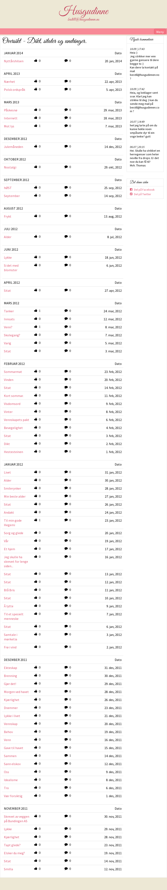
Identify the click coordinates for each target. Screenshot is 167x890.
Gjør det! (10, 684)
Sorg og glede (13, 533)
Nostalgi (10, 167)
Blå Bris (9, 590)
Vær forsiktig (13, 796)
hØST (8, 188)
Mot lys (9, 126)
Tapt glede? (12, 845)
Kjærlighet (11, 700)
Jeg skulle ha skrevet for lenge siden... (16, 561)
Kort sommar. (13, 396)
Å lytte (8, 606)
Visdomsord (12, 404)
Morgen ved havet (16, 692)
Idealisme (11, 780)
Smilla (8, 869)
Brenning (10, 676)
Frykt (7, 216)
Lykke (8, 257)
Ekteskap (10, 668)
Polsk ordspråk (14, 90)
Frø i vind (10, 647)
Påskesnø (10, 110)
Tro (6, 788)
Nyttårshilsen (13, 61)
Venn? (8, 327)
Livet (7, 472)
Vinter (8, 412)
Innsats (9, 319)
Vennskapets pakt (16, 420)
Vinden (8, 380)
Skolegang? (12, 335)
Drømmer (11, 708)
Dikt (7, 444)
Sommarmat (13, 372)
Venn (7, 740)
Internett (11, 118)
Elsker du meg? (14, 853)
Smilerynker (12, 488)
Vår (6, 541)
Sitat (7, 290)
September (12, 196)
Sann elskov (12, 764)
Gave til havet (13, 748)
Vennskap (11, 724)
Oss (6, 772)
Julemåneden (13, 147)
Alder (7, 237)
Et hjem (9, 549)
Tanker (9, 311)
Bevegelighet (13, 428)
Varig (7, 343)
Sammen (10, 756)
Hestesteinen (13, 452)
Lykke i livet (12, 716)
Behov (8, 732)
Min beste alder (15, 496)
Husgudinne (83, 11)
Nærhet (9, 82)
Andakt (9, 512)
